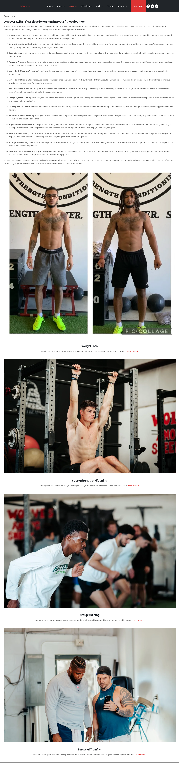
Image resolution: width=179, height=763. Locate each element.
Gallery (99, 6)
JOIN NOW (138, 6)
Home (50, 6)
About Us (61, 6)
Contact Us (122, 6)
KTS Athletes (86, 6)
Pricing (110, 6)
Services (73, 6)
